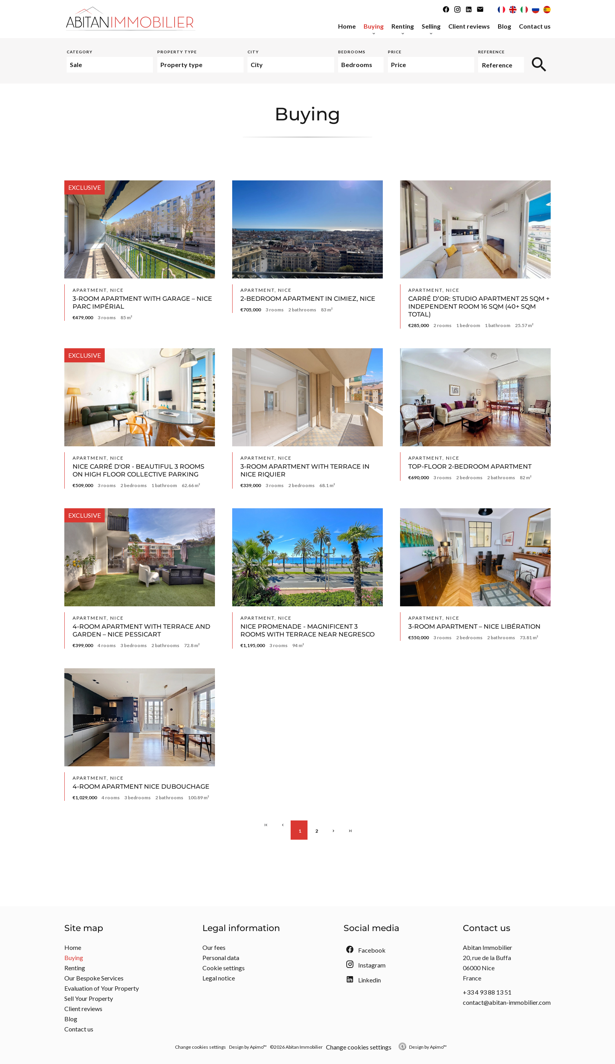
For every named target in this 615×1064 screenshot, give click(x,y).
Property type (177, 51)
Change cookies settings (200, 1047)
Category (80, 51)
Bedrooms (352, 51)
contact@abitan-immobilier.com (507, 1002)
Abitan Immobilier (487, 947)
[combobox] (110, 65)
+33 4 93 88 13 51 (487, 992)
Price (395, 51)
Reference (491, 51)
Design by (428, 1047)
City (253, 51)
